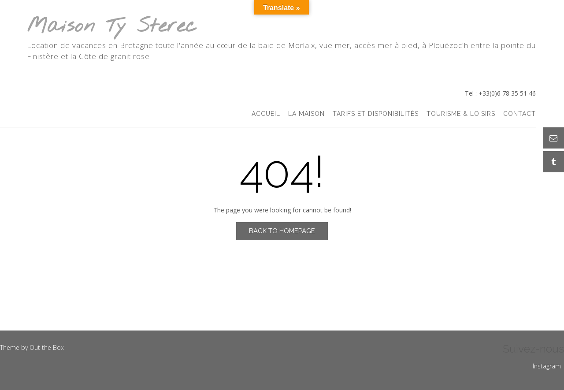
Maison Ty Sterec (112, 27)
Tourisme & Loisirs (461, 113)
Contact (519, 113)
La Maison (306, 113)
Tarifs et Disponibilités (376, 113)
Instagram (547, 366)
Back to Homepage (282, 231)
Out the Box (47, 347)
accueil (266, 113)
